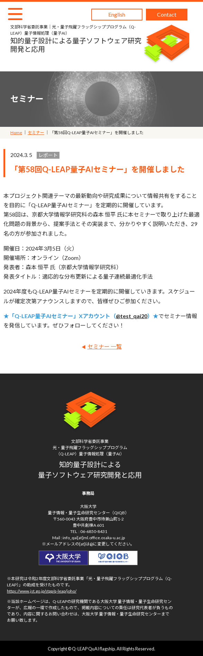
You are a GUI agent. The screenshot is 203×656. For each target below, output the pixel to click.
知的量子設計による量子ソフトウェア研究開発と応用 (76, 38)
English (116, 14)
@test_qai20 (131, 316)
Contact (166, 14)
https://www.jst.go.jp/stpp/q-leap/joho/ (41, 591)
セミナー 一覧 (104, 346)
